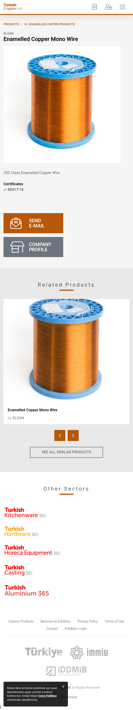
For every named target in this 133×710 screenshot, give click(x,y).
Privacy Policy (88, 621)
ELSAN (9, 33)
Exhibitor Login (75, 628)
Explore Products (21, 621)
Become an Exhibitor (55, 621)
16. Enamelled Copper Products (49, 24)
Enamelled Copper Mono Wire (32, 410)
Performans (68, 697)
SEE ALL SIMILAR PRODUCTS (66, 452)
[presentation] (59, 435)
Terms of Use (114, 621)
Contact (52, 628)
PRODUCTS (11, 24)
